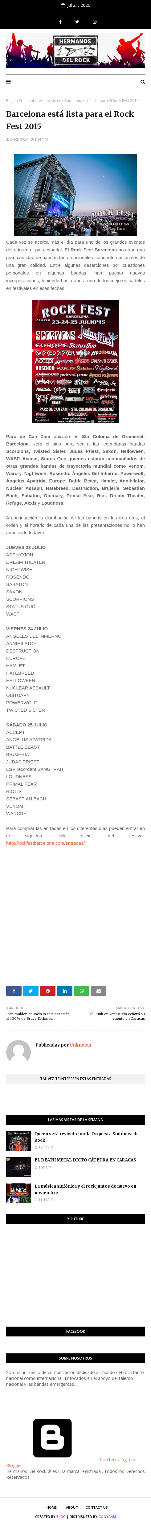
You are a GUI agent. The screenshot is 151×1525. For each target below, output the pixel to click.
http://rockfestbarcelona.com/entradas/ (45, 843)
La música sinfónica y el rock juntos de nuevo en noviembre (85, 1189)
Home (52, 1507)
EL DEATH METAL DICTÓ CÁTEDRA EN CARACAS (85, 1160)
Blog (61, 1516)
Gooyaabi (107, 1516)
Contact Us (97, 1507)
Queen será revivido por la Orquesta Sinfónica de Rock (87, 1137)
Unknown (19, 139)
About (72, 1507)
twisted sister (49, 100)
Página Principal (20, 100)
